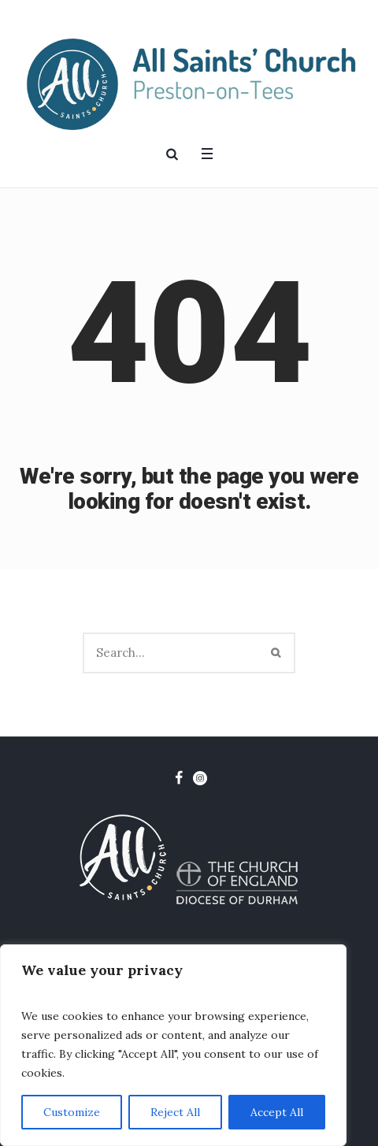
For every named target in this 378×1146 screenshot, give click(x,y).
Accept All (276, 1112)
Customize (71, 1112)
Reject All (175, 1112)
